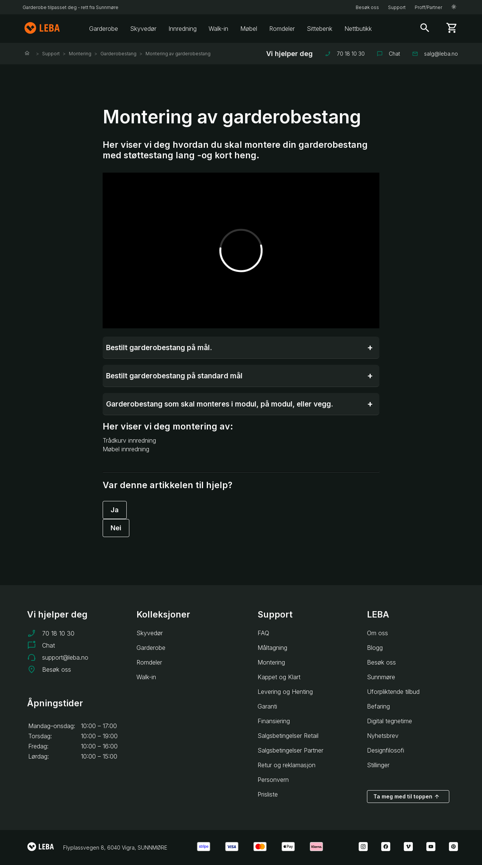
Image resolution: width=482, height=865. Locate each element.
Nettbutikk (358, 28)
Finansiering (274, 721)
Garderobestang (118, 53)
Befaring (378, 706)
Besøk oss (367, 7)
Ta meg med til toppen (406, 796)
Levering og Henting (285, 691)
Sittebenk (319, 28)
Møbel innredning (126, 449)
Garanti (267, 706)
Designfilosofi (385, 750)
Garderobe (103, 28)
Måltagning (272, 647)
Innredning (182, 28)
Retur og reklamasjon (286, 765)
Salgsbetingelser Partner (290, 750)
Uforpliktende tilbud (393, 691)
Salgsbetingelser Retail (288, 735)
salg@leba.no (435, 53)
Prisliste (268, 794)
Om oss (377, 633)
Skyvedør (143, 28)
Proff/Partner (428, 7)
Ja (115, 510)
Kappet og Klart (279, 677)
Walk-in (218, 28)
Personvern (273, 779)
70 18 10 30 (345, 53)
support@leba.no (65, 657)
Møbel (248, 28)
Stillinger (378, 765)
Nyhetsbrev (383, 735)
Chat (388, 53)
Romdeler (282, 28)
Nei (116, 528)
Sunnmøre (381, 677)
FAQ (263, 633)
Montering (80, 53)
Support (397, 7)
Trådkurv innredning (129, 440)
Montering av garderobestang (178, 53)
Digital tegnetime (389, 721)
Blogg (375, 647)
